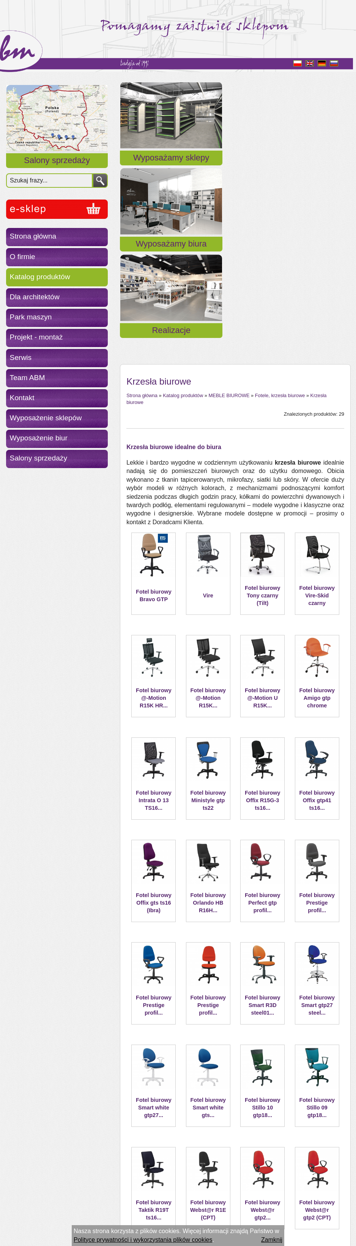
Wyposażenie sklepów (46, 418)
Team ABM (27, 378)
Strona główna (33, 236)
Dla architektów (35, 297)
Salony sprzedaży (57, 160)
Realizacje (313, 166)
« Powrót (138, 1189)
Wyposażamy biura (235, 166)
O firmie (22, 257)
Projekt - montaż (36, 337)
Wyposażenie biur (39, 438)
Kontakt (22, 398)
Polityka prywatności (40, 1222)
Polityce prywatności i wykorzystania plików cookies (143, 1240)
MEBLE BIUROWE (228, 223)
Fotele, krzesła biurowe (280, 223)
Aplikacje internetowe (149, 1222)
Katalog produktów (40, 277)
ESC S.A (105, 1222)
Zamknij (271, 1240)
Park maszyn (31, 317)
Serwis (21, 357)
